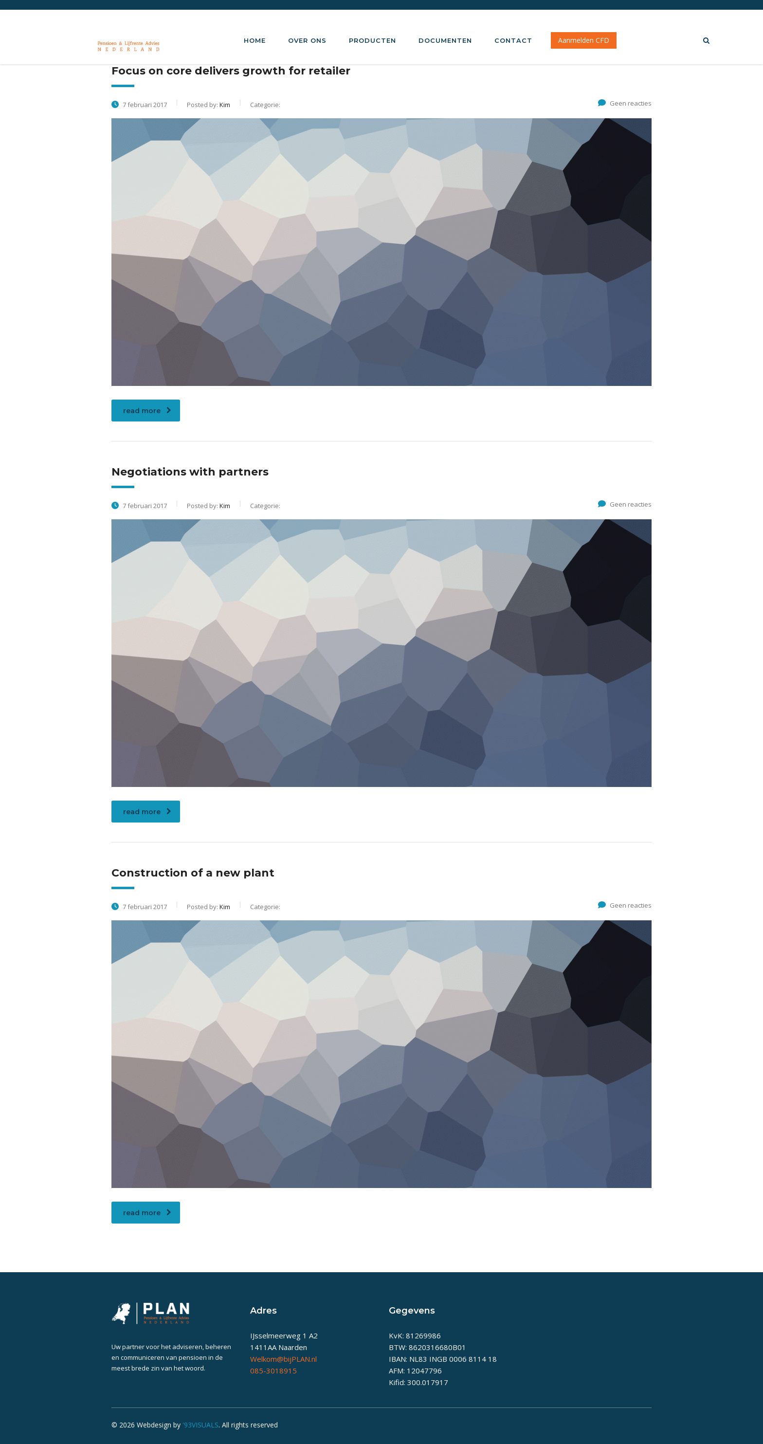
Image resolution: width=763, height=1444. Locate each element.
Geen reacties (625, 103)
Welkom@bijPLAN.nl (283, 1359)
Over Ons (307, 40)
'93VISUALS (200, 1424)
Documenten (445, 40)
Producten (372, 40)
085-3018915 (273, 1370)
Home (255, 40)
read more (147, 410)
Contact (513, 40)
